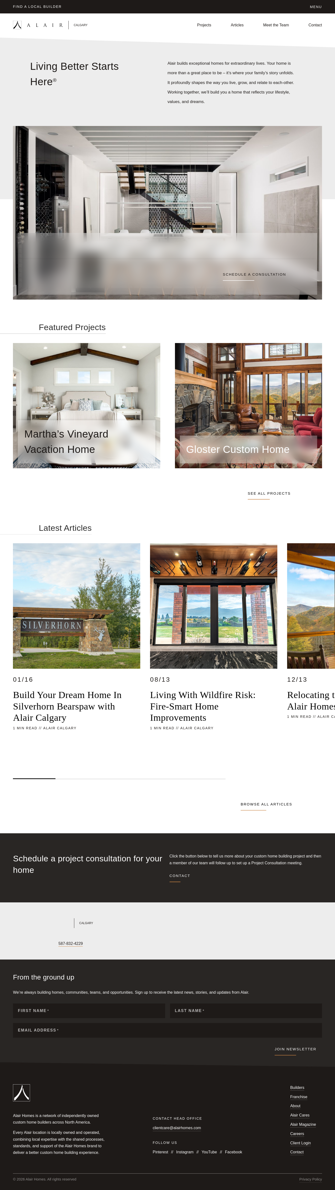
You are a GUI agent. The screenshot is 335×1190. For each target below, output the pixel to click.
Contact (315, 25)
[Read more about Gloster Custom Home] (248, 449)
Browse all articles (266, 804)
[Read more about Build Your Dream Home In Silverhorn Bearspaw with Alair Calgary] (76, 653)
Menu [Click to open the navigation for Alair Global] (316, 7)
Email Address (38, 1030)
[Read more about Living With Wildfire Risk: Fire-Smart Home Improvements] (213, 653)
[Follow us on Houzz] (48, 943)
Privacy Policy (310, 1179)
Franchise (298, 1097)
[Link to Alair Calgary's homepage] (87, 923)
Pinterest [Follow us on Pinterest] (160, 1152)
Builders (297, 1088)
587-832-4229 (70, 943)
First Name (33, 1010)
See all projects (270, 493)
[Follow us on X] (32, 943)
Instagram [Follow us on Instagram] (185, 1152)
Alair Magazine (303, 1124)
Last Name (190, 1010)
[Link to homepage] (64, 25)
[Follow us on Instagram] (23, 943)
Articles (237, 25)
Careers (297, 1134)
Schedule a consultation (254, 274)
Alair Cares (300, 1115)
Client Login (300, 1143)
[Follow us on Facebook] (15, 943)
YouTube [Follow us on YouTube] (209, 1152)
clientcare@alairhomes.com (177, 1128)
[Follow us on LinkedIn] (40, 943)
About (295, 1106)
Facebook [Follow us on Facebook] (233, 1152)
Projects (204, 25)
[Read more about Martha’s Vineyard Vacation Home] (86, 441)
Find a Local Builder (37, 7)
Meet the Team (276, 25)
